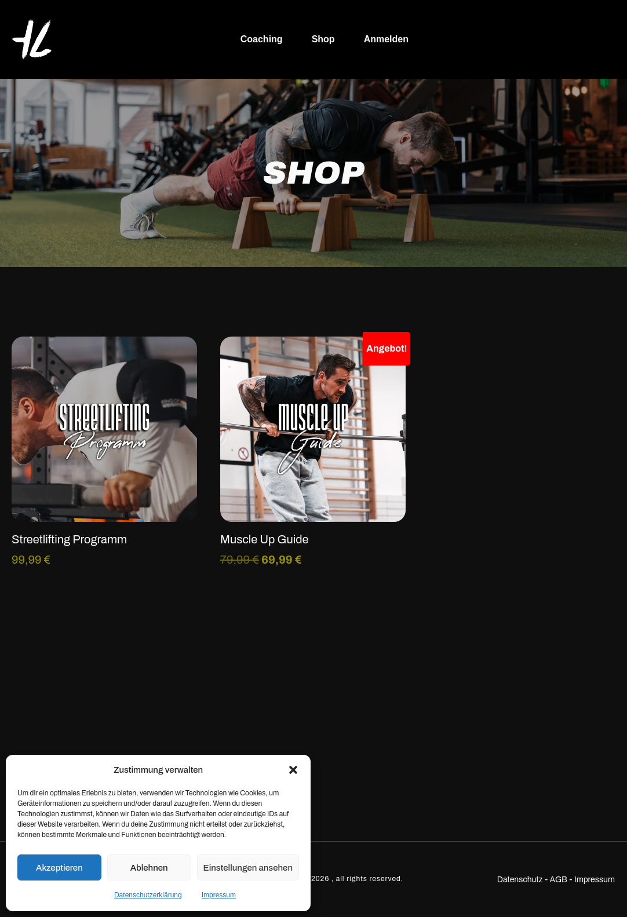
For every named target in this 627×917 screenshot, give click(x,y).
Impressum (219, 895)
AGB (558, 879)
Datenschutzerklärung (148, 895)
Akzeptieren (59, 867)
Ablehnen (149, 867)
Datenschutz (520, 879)
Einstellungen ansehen (248, 867)
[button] (293, 770)
